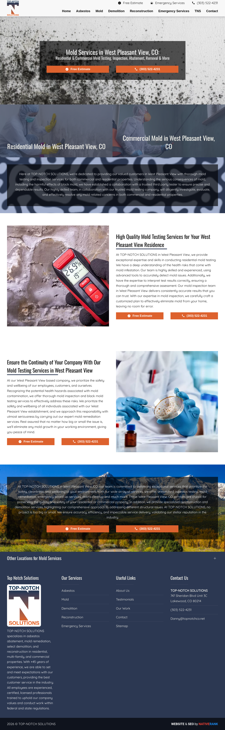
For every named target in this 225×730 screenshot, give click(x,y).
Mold (65, 599)
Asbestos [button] (83, 11)
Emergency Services (76, 626)
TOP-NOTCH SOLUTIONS (189, 591)
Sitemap (122, 626)
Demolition (69, 608)
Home (66, 11)
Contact (212, 11)
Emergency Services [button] (173, 11)
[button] (167, 2)
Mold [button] (99, 11)
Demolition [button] (116, 11)
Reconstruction (72, 617)
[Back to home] (13, 8)
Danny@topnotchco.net (188, 619)
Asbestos (68, 591)
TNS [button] (198, 11)
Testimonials (125, 599)
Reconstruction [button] (141, 11)
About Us (122, 591)
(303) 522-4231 (181, 610)
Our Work (123, 608)
